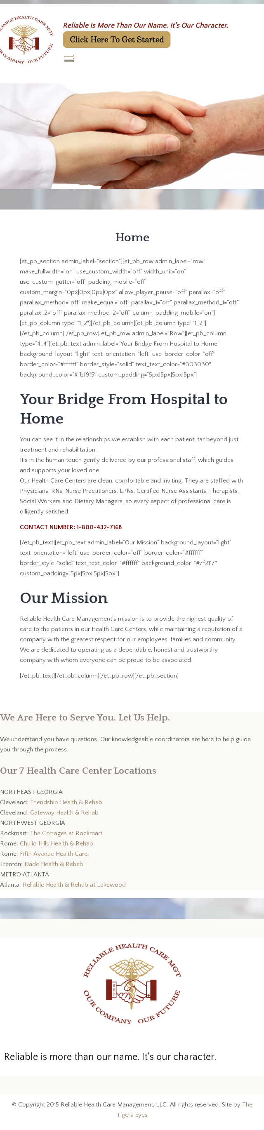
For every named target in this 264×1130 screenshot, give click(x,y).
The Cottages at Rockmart (66, 833)
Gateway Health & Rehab (64, 812)
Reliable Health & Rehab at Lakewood (74, 884)
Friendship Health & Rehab (66, 802)
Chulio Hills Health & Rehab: (57, 843)
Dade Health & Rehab (53, 864)
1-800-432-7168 (99, 527)
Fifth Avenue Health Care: (54, 853)
